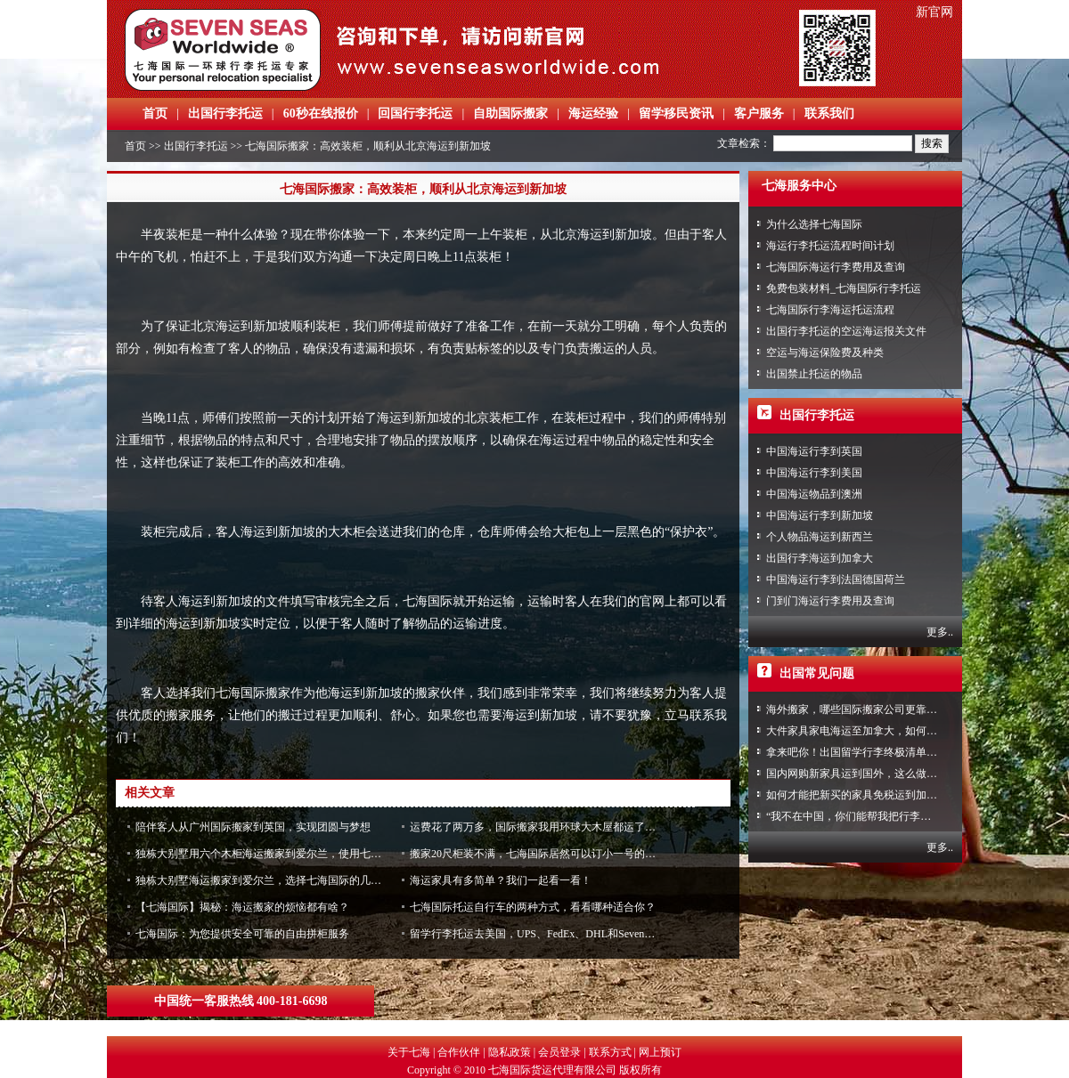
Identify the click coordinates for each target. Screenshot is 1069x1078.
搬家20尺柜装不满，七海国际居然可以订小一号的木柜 (538, 853)
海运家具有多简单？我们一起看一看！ (501, 880)
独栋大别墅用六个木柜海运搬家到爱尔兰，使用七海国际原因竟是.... (295, 853)
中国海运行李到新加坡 (819, 515)
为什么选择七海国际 (814, 224)
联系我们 (829, 113)
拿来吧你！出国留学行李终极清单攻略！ (862, 752)
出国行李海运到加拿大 (819, 558)
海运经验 (593, 113)
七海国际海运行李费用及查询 (835, 267)
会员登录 (559, 1052)
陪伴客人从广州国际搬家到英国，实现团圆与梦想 (253, 827)
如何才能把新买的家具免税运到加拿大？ (862, 795)
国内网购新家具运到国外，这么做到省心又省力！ (883, 773)
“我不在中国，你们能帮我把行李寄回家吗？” (872, 816)
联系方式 (610, 1052)
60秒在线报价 (320, 113)
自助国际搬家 (510, 113)
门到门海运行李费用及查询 (830, 601)
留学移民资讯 (676, 113)
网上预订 (660, 1052)
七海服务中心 (799, 185)
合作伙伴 (458, 1052)
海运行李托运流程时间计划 (830, 245)
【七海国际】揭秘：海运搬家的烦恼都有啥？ (242, 907)
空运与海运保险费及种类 (825, 352)
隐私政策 (509, 1052)
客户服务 (759, 113)
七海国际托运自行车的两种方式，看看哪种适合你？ (533, 907)
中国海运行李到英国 (814, 451)
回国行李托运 (415, 113)
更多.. (939, 632)
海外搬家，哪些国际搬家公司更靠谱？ (857, 709)
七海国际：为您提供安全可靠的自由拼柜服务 (242, 934)
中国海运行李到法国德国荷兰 (835, 579)
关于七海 (409, 1052)
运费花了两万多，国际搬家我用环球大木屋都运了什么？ (543, 827)
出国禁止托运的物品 (814, 374)
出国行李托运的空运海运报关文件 (846, 331)
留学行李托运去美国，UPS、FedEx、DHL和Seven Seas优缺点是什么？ (575, 934)
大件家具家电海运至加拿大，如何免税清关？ (873, 731)
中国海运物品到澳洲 (814, 494)
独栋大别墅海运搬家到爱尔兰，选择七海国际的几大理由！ (274, 880)
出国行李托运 (225, 113)
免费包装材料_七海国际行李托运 (843, 288)
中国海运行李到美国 (814, 472)
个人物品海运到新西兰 (819, 537)
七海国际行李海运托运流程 (830, 310)
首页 (155, 113)
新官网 (934, 12)
